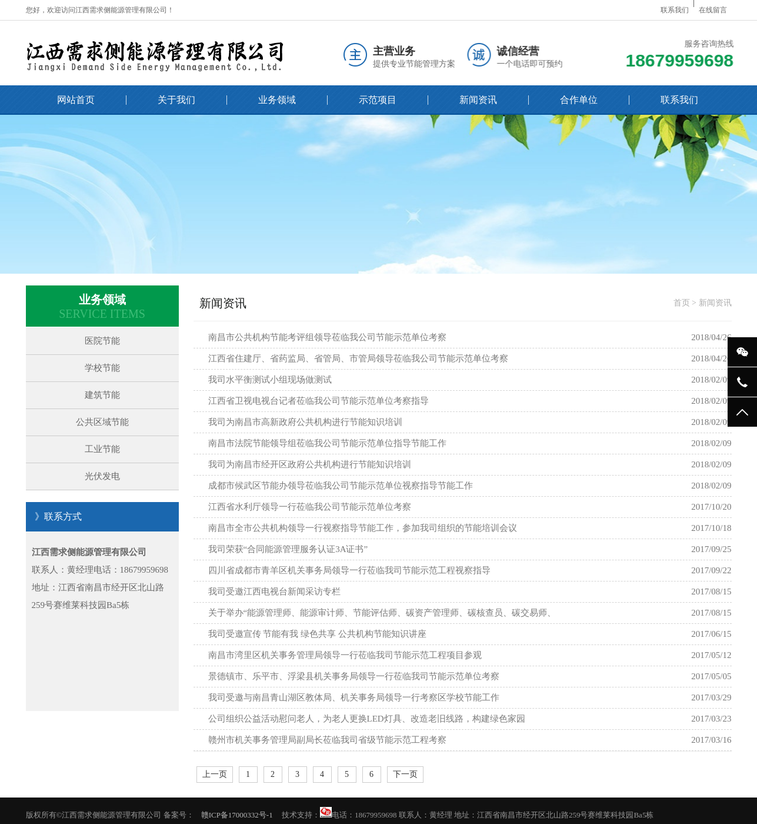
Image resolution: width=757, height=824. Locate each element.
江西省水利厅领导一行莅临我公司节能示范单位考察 (309, 506)
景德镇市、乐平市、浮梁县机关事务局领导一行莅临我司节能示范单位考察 (353, 676)
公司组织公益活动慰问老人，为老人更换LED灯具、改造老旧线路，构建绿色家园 (366, 718)
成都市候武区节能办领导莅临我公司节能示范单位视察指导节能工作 (340, 485)
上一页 (214, 774)
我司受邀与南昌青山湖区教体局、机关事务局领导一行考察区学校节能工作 (353, 697)
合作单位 (579, 100)
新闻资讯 (478, 100)
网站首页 (76, 100)
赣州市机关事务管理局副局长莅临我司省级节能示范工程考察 (327, 740)
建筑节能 (102, 395)
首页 (681, 302)
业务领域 (277, 100)
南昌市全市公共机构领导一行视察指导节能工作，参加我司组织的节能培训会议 (362, 528)
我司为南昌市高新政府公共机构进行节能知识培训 (305, 422)
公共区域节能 (102, 422)
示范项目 (377, 100)
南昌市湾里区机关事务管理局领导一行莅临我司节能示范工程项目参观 (345, 655)
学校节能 (102, 368)
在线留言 (713, 10)
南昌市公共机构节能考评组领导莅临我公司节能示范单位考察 (327, 337)
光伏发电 (102, 476)
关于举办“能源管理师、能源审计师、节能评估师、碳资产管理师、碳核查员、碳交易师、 (382, 612)
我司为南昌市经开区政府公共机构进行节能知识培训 (309, 464)
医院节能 (102, 340)
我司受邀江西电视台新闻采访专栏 (274, 591)
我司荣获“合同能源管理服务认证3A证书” (288, 549)
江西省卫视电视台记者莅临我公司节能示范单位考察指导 (318, 401)
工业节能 (102, 449)
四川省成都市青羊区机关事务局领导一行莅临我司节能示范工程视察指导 (349, 570)
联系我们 (675, 10)
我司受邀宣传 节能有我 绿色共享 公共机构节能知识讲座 (317, 634)
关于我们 (176, 100)
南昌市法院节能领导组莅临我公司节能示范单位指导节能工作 (327, 443)
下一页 (405, 774)
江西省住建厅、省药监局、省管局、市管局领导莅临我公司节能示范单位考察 (358, 358)
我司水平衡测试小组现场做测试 (270, 379)
